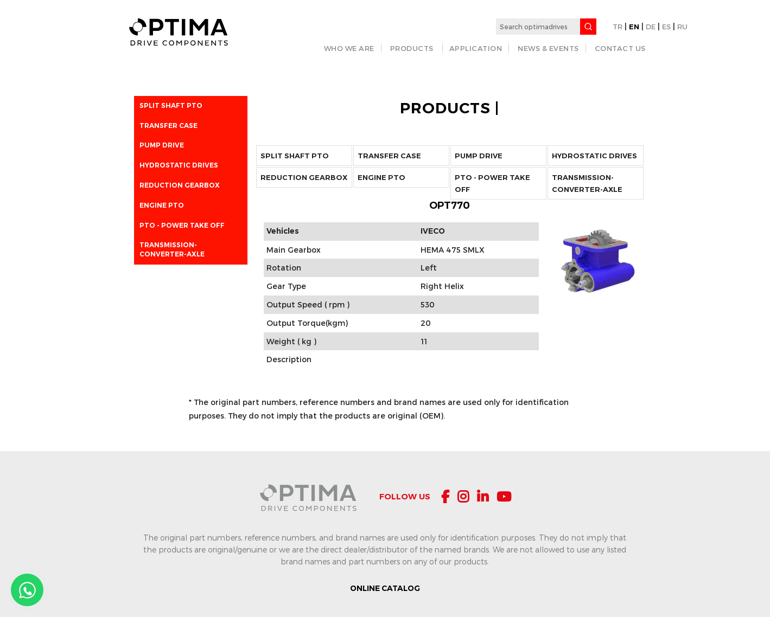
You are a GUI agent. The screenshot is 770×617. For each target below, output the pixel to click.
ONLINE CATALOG (385, 588)
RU (682, 26)
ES (666, 26)
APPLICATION (475, 48)
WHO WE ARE (349, 48)
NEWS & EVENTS (548, 48)
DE (651, 26)
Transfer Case (168, 125)
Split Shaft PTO (170, 105)
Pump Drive (161, 145)
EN (634, 26)
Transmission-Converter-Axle (172, 249)
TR (617, 26)
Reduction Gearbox (179, 185)
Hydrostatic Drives (178, 165)
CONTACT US (620, 48)
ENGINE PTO (161, 205)
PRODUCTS (412, 48)
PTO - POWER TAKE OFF (182, 225)
